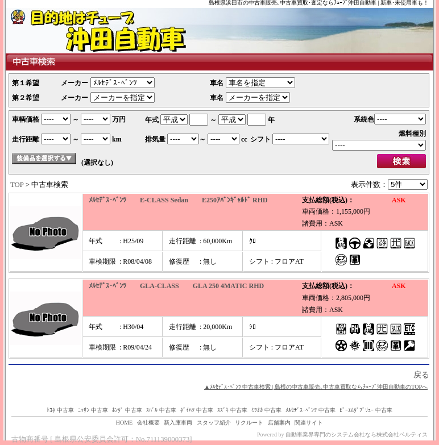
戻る (421, 375)
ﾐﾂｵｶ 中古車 (266, 410)
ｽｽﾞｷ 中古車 (232, 410)
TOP (16, 185)
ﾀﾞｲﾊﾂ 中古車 (196, 410)
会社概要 (148, 422)
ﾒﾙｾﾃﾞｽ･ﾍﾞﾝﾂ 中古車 (310, 410)
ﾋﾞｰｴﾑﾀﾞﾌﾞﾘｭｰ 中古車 (365, 410)
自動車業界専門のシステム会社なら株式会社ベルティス (356, 434)
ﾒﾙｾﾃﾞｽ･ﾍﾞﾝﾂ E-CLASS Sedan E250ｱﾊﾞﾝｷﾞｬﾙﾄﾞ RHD (178, 200)
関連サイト (309, 422)
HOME (124, 422)
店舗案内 (279, 422)
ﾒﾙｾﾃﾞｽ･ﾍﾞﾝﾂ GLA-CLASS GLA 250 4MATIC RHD (176, 286)
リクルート (249, 422)
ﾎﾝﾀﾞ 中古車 (127, 410)
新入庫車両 (178, 422)
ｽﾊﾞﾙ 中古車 (161, 410)
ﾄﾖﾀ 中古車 (60, 410)
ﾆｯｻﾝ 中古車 (93, 410)
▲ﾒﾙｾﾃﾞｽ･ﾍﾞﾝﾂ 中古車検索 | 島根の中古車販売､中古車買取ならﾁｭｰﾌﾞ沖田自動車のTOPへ (316, 387)
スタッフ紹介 (214, 422)
